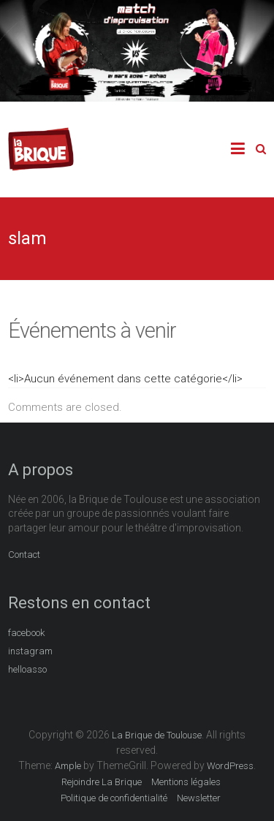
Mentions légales (186, 781)
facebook (26, 632)
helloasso (27, 669)
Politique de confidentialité (114, 797)
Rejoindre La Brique (101, 781)
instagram (30, 651)
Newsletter (199, 797)
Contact (24, 554)
